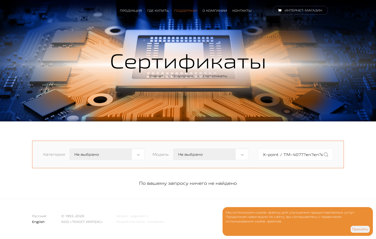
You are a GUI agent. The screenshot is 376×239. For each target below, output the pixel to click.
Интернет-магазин (303, 10)
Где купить (158, 10)
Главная (156, 76)
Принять (360, 229)
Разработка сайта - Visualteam (140, 221)
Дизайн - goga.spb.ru (133, 215)
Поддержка (185, 10)
